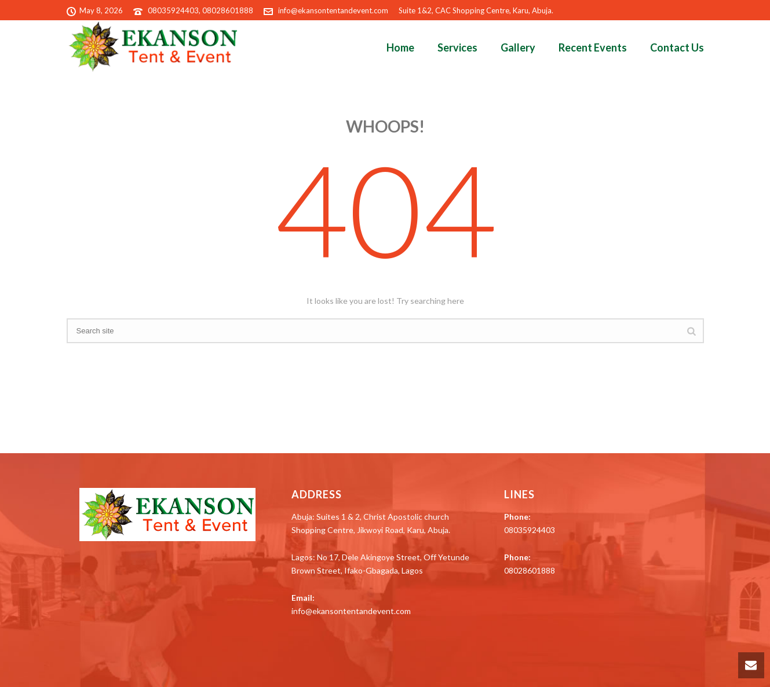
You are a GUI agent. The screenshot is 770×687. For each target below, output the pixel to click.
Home (400, 47)
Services (457, 47)
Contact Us (677, 47)
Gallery (518, 47)
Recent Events (593, 47)
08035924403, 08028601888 (200, 10)
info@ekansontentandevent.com (333, 10)
